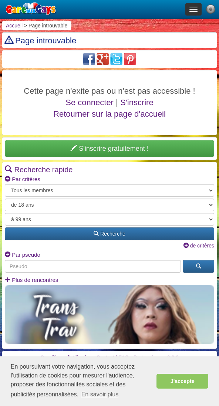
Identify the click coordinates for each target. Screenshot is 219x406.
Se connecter (89, 102)
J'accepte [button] (183, 381)
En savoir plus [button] (100, 394)
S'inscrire (137, 102)
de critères (198, 246)
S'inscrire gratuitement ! (109, 148)
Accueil (14, 26)
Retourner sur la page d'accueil (109, 114)
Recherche (109, 234)
